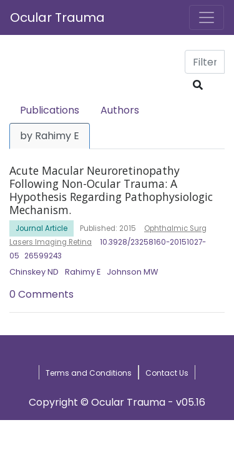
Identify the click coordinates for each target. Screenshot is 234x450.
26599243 (43, 256)
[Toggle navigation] (206, 17)
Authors (119, 110)
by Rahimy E (49, 136)
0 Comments (41, 294)
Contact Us (166, 373)
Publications (49, 110)
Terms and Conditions (89, 373)
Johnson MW (132, 272)
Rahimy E (82, 272)
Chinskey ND (34, 272)
